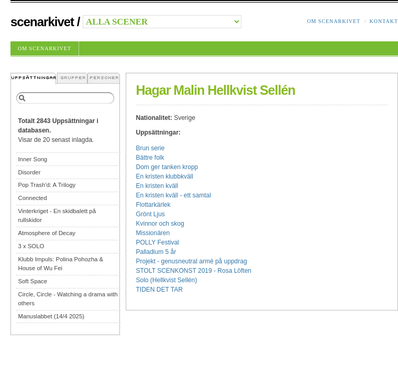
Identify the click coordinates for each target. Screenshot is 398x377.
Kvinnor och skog (160, 223)
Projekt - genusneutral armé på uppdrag (191, 261)
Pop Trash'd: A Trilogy (46, 185)
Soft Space (32, 281)
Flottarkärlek (153, 204)
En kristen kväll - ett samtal (173, 195)
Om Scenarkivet (333, 21)
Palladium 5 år (156, 252)
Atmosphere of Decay (46, 233)
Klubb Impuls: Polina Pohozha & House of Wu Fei (60, 263)
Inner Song (32, 159)
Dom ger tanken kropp (167, 167)
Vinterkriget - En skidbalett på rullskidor (57, 215)
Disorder (29, 172)
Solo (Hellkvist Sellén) (166, 280)
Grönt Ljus (150, 214)
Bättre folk (150, 157)
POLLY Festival (157, 242)
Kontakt (383, 21)
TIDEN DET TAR (159, 289)
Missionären (153, 233)
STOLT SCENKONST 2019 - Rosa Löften (194, 270)
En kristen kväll (157, 186)
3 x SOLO (31, 246)
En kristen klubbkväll (164, 176)
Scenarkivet (42, 22)
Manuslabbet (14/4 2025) (51, 316)
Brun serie (150, 148)
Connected (32, 198)
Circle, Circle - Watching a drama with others (67, 298)
